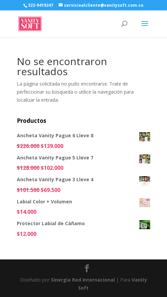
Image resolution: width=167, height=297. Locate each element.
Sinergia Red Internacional (83, 280)
